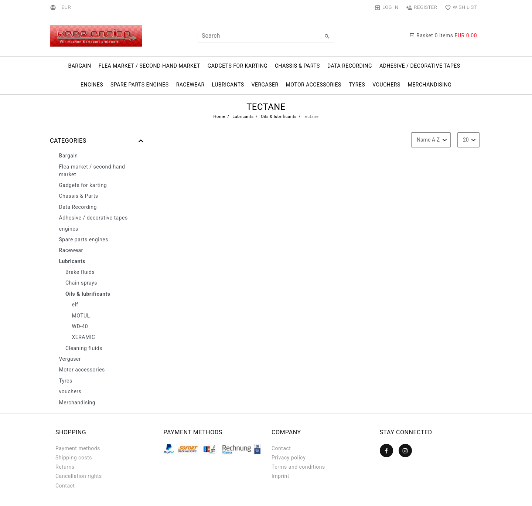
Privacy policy (289, 458)
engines (92, 85)
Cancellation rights (78, 476)
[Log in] (387, 7)
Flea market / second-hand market (149, 66)
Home (219, 116)
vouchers (386, 85)
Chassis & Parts (297, 66)
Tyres (357, 85)
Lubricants (228, 85)
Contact (65, 486)
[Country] (54, 7)
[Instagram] (405, 450)
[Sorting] (431, 139)
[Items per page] (468, 139)
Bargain (79, 66)
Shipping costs (73, 458)
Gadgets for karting (237, 66)
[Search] (327, 36)
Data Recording (349, 66)
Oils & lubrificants (278, 116)
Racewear (190, 85)
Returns (65, 467)
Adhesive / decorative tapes (419, 66)
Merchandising (429, 85)
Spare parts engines (139, 85)
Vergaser (265, 85)
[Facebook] (386, 450)
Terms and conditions (298, 467)
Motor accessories (313, 85)
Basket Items (443, 35)
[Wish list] (459, 7)
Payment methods (77, 448)
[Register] (421, 7)
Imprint (280, 476)
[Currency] (66, 7)
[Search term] (266, 36)
